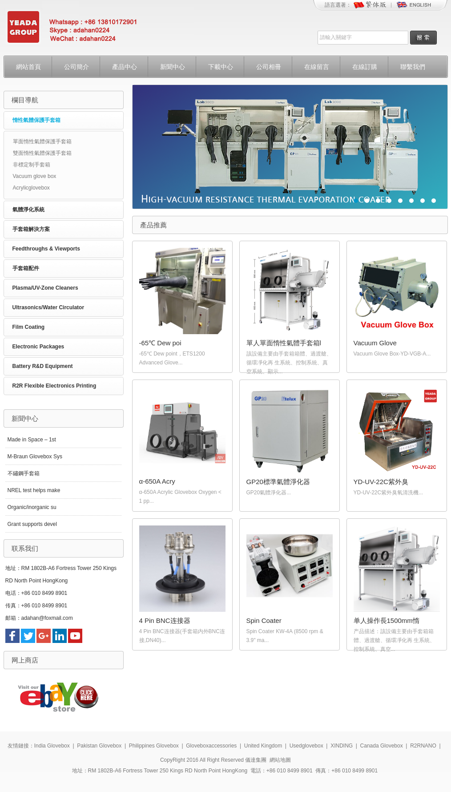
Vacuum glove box (34, 176)
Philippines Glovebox (154, 746)
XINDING (341, 746)
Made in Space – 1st (32, 439)
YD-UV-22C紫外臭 (381, 481)
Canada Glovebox (381, 746)
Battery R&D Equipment (42, 366)
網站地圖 (280, 760)
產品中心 (124, 66)
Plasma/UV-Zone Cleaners (45, 288)
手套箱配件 (25, 268)
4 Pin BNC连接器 (164, 620)
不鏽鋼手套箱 (24, 473)
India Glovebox (52, 746)
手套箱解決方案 (31, 229)
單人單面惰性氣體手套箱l (283, 343)
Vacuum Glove (375, 343)
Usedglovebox (306, 746)
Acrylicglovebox (31, 188)
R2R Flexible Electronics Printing (54, 386)
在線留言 (316, 66)
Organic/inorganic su (32, 507)
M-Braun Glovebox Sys (35, 456)
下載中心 (220, 66)
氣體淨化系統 (28, 209)
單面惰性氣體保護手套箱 (42, 141)
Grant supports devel (32, 524)
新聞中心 (172, 66)
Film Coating (28, 327)
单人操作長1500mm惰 (386, 620)
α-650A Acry (157, 481)
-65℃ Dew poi (160, 343)
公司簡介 (76, 66)
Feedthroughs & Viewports (46, 249)
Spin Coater (264, 620)
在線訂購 (364, 66)
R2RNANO (423, 746)
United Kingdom (263, 746)
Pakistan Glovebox (99, 746)
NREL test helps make (34, 490)
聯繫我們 (412, 66)
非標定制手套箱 (31, 165)
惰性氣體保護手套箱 (36, 120)
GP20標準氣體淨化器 (278, 481)
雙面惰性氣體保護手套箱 (42, 153)
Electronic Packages (38, 346)
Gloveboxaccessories (211, 746)
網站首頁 (28, 66)
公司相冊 (268, 66)
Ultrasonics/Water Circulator (48, 307)
